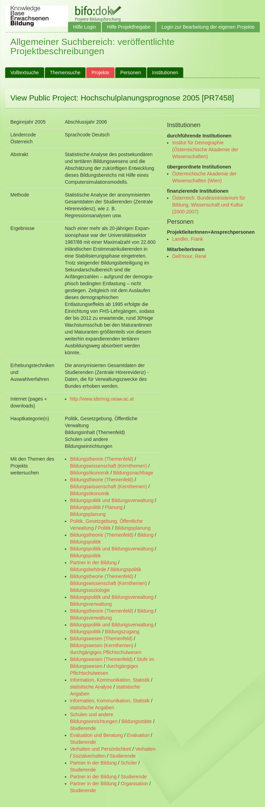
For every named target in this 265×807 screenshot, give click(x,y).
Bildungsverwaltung (91, 604)
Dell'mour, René (189, 256)
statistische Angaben (92, 707)
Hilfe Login (84, 27)
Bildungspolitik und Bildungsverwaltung (112, 500)
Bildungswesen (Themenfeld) (101, 638)
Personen (130, 72)
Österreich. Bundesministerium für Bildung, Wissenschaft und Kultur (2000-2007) (208, 204)
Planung (113, 507)
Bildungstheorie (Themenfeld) (102, 459)
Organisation (134, 783)
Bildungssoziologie (90, 590)
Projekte (100, 72)
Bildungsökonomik (89, 472)
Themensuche (65, 72)
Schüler (129, 763)
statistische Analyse (91, 687)
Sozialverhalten (89, 756)
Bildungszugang (122, 631)
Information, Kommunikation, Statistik (110, 680)
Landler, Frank (187, 239)
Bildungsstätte (136, 721)
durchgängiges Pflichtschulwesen (105, 652)
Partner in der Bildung (93, 562)
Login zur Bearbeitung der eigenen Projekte (208, 27)
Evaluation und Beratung (96, 735)
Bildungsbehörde (88, 569)
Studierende (83, 728)
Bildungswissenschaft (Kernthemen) (108, 466)
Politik (104, 528)
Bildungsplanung (88, 514)
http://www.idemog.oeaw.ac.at (102, 399)
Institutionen (165, 72)
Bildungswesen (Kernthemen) (102, 645)
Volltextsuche (24, 72)
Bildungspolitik (85, 507)
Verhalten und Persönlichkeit (100, 749)
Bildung (145, 535)
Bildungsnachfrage (133, 472)
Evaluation (138, 735)
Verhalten (145, 749)
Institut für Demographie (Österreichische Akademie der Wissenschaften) (205, 149)
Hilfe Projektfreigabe (128, 27)
